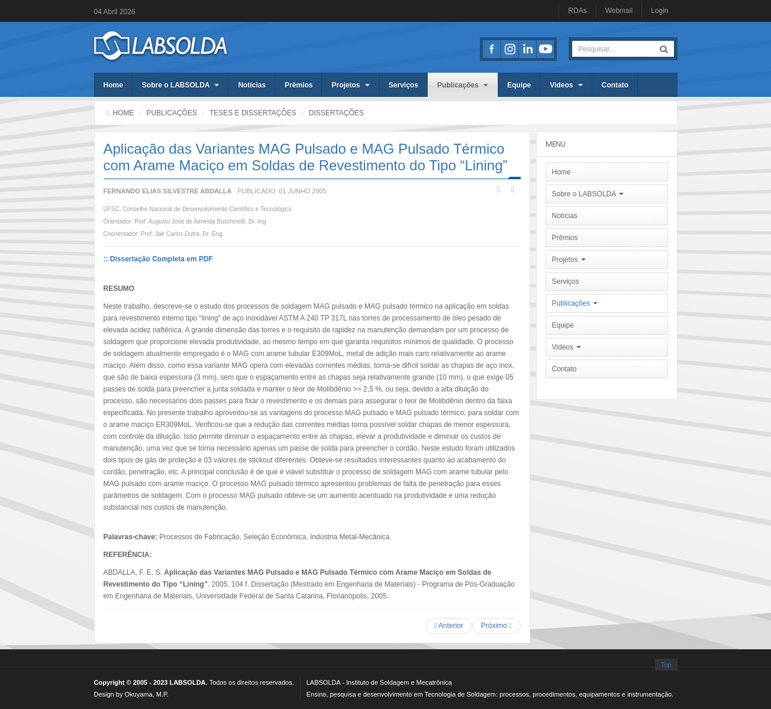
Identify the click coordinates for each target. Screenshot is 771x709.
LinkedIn (527, 49)
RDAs (577, 11)
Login (659, 11)
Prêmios (298, 85)
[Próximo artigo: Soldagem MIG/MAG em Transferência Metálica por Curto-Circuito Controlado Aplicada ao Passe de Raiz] (496, 626)
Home (113, 85)
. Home (121, 113)
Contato (615, 85)
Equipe (519, 85)
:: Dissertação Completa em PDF (158, 259)
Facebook (492, 49)
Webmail (619, 11)
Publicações (462, 85)
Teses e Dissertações (252, 113)
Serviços (403, 85)
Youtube (545, 49)
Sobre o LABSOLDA (181, 85)
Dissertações (336, 113)
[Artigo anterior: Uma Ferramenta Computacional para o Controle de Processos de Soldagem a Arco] (448, 626)
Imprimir (497, 189)
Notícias (252, 85)
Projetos (350, 85)
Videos (566, 85)
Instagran (509, 49)
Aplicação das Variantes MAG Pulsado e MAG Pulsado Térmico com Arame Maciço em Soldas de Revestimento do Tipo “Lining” (306, 157)
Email (512, 189)
